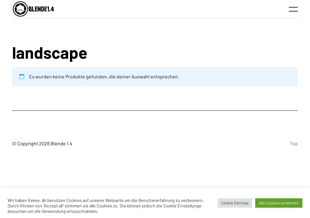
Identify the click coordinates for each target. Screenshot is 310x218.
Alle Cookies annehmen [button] (279, 202)
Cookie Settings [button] (235, 202)
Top (294, 143)
